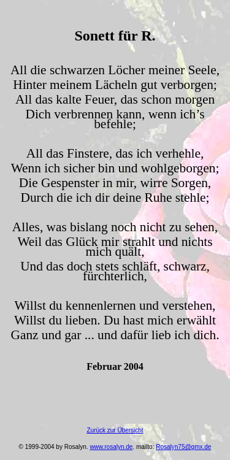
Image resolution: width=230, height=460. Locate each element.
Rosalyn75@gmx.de (183, 446)
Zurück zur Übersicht (114, 430)
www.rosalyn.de (111, 446)
